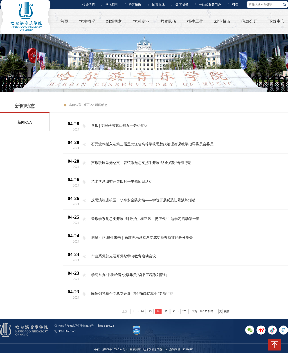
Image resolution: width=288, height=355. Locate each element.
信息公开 (249, 21)
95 (150, 311)
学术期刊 (112, 4)
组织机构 (114, 21)
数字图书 (182, 4)
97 (166, 311)
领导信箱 (88, 4)
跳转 (227, 311)
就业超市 (222, 21)
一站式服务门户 (210, 4)
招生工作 (195, 21)
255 (184, 311)
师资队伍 (168, 21)
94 (142, 311)
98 (174, 311)
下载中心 (276, 21)
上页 (124, 311)
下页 (194, 311)
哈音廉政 (135, 4)
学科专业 (141, 21)
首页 (64, 21)
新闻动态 (25, 122)
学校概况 (87, 21)
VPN (235, 4)
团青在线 (158, 4)
